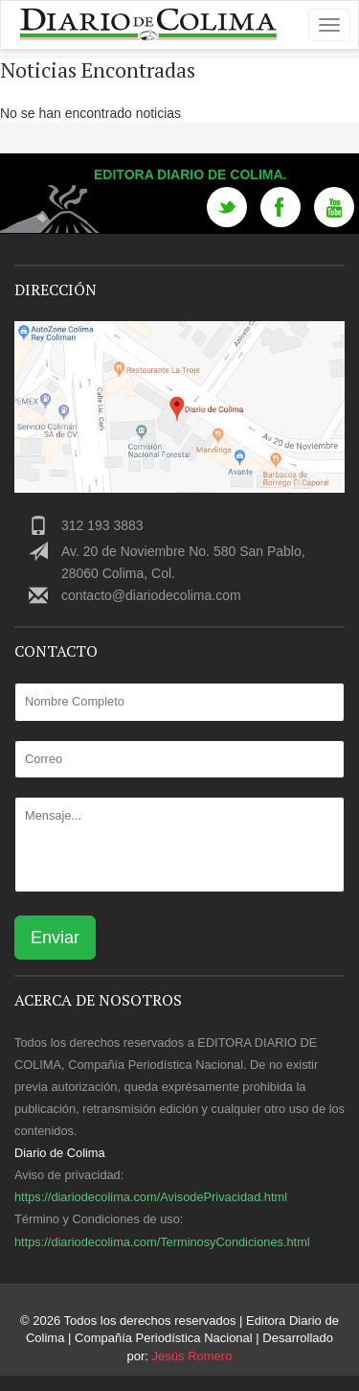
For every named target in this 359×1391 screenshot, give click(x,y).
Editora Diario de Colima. (190, 174)
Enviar (55, 937)
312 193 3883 (102, 525)
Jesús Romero (192, 1356)
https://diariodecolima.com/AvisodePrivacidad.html (150, 1197)
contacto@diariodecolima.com (151, 595)
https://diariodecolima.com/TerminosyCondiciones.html (162, 1242)
